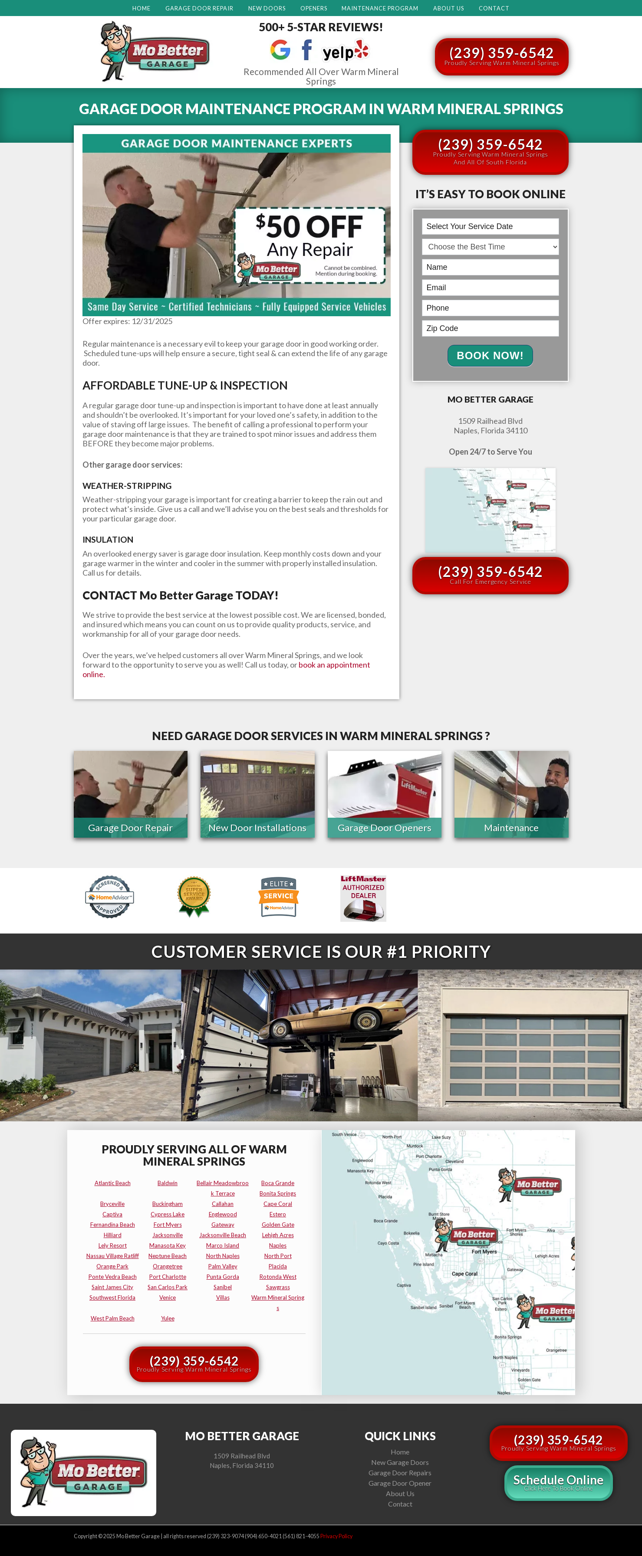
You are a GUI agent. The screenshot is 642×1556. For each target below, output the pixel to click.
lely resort (113, 1245)
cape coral (277, 1203)
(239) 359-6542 (502, 55)
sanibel (223, 1287)
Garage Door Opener (400, 1483)
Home (141, 8)
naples (277, 1245)
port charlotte (167, 1276)
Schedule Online (559, 1482)
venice (167, 1297)
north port (278, 1255)
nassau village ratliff (112, 1255)
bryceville (112, 1203)
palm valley (222, 1266)
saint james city (112, 1287)
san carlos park (168, 1287)
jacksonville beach (222, 1235)
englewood (223, 1214)
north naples (223, 1255)
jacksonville (167, 1235)
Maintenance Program (380, 8)
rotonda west (278, 1276)
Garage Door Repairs (400, 1472)
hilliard (113, 1235)
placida (278, 1266)
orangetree (167, 1266)
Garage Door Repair (199, 8)
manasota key (167, 1245)
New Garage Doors (400, 1462)
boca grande (277, 1182)
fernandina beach (112, 1224)
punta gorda (223, 1276)
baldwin (168, 1182)
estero (278, 1214)
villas (223, 1297)
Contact (494, 8)
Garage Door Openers (384, 828)
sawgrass (278, 1287)
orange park (112, 1266)
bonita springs (278, 1193)
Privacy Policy (336, 1536)
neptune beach (167, 1255)
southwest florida (112, 1297)
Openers (313, 8)
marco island (222, 1245)
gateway (222, 1224)
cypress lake (167, 1214)
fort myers (168, 1224)
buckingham (167, 1203)
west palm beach (113, 1318)
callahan (223, 1203)
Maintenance (511, 828)
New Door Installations (257, 828)
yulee (167, 1318)
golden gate (278, 1224)
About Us (448, 8)
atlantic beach (113, 1182)
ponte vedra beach (113, 1276)
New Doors (267, 8)
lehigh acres (278, 1235)
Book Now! (490, 356)
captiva (112, 1214)
